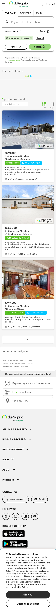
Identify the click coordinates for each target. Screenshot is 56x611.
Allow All (28, 594)
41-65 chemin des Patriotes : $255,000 (18, 363)
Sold (39, 13)
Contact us (9, 491)
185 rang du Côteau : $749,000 (15, 366)
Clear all (40, 38)
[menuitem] (28, 429)
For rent (25, 13)
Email (39, 499)
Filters (16, 46)
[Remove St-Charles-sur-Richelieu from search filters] (19, 38)
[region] (28, 580)
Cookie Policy (21, 587)
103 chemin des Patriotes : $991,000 (17, 360)
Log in (50, 4)
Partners (10, 479)
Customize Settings (27, 603)
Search (40, 46)
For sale (10, 13)
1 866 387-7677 (16, 499)
